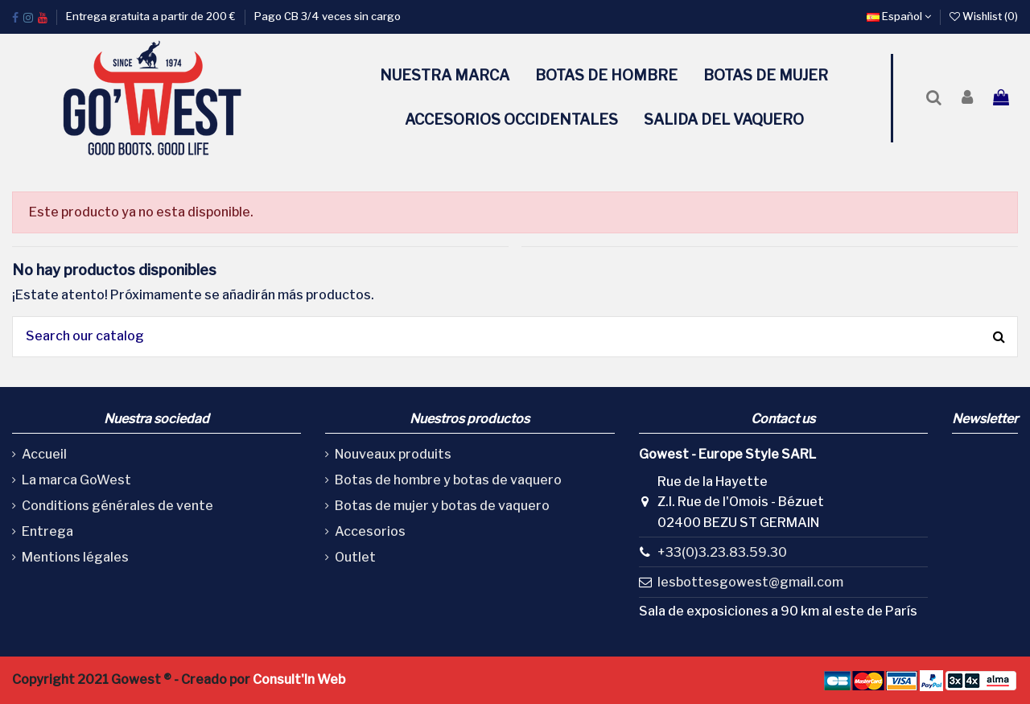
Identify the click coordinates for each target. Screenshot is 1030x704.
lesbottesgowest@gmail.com (750, 582)
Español (899, 16)
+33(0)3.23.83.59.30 (722, 552)
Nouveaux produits (393, 454)
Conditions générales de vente (117, 505)
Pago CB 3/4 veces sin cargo (327, 16)
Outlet (355, 557)
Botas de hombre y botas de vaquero (448, 480)
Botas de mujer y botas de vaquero (442, 505)
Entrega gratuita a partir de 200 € (152, 16)
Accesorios (370, 531)
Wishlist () (984, 16)
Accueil (44, 454)
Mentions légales (75, 557)
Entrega (47, 531)
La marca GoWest (76, 480)
